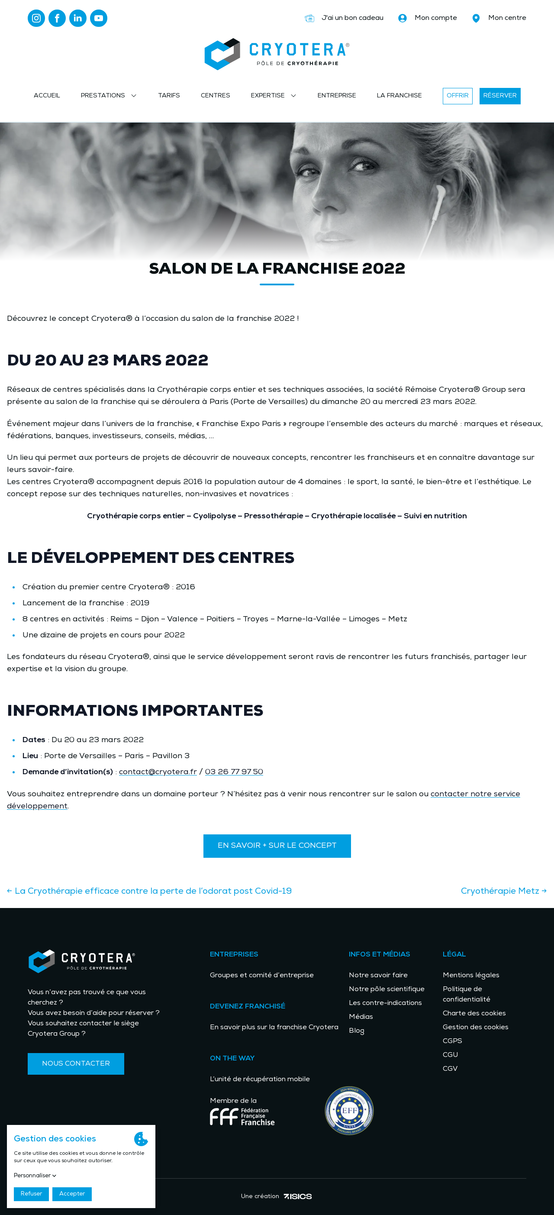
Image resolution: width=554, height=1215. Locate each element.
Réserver (500, 96)
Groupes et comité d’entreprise (262, 975)
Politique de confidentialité (466, 994)
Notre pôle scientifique (387, 989)
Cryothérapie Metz (504, 891)
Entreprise (337, 96)
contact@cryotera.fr (158, 772)
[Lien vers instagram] (36, 18)
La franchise (399, 96)
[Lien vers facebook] (57, 18)
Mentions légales (471, 975)
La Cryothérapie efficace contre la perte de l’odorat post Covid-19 (149, 891)
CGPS (452, 1041)
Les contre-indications (385, 1003)
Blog (356, 1031)
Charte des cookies (474, 1013)
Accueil (47, 96)
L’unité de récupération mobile (260, 1079)
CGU (450, 1055)
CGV (450, 1069)
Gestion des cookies (476, 1027)
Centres (215, 96)
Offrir (458, 96)
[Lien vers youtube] (98, 18)
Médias (361, 1017)
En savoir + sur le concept (277, 846)
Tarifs (169, 96)
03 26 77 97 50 (234, 772)
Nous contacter (76, 1063)
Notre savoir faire (378, 975)
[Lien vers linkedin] (78, 18)
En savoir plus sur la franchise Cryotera (274, 1027)
